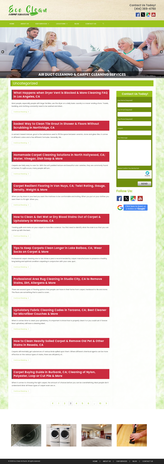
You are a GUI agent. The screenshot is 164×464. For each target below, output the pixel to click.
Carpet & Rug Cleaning (96, 451)
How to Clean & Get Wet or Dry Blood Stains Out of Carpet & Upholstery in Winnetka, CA (57, 219)
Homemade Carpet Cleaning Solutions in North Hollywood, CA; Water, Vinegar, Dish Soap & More (59, 157)
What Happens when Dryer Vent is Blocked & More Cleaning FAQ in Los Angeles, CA (61, 95)
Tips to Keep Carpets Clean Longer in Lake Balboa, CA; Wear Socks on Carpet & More (58, 250)
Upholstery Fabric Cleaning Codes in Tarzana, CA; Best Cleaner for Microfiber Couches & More (60, 312)
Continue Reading (22, 112)
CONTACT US (148, 461)
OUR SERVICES (121, 461)
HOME (95, 461)
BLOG (135, 461)
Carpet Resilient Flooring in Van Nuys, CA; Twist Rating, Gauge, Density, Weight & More (59, 188)
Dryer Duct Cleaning (61, 451)
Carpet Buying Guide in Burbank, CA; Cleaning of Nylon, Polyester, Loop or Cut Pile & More (54, 374)
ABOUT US (107, 461)
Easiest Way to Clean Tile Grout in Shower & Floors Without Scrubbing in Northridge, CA (56, 125)
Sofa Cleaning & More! (132, 451)
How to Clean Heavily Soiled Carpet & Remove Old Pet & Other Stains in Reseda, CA (59, 343)
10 (100, 403)
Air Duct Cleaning (26, 451)
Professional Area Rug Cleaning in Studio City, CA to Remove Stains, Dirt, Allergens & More (58, 281)
